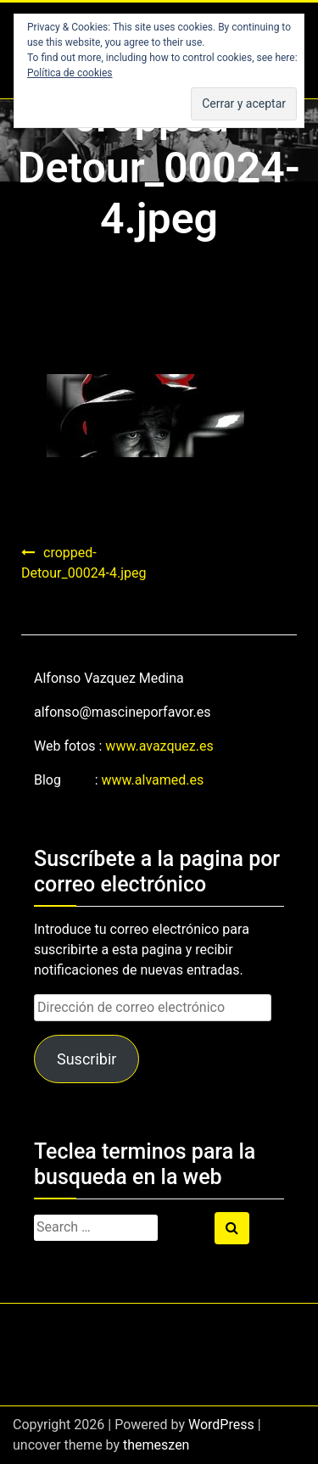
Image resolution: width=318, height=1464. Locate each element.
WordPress (221, 1425)
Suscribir (86, 1059)
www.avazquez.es (159, 746)
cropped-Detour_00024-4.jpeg (84, 563)
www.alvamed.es (153, 780)
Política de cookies (70, 73)
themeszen (156, 1445)
